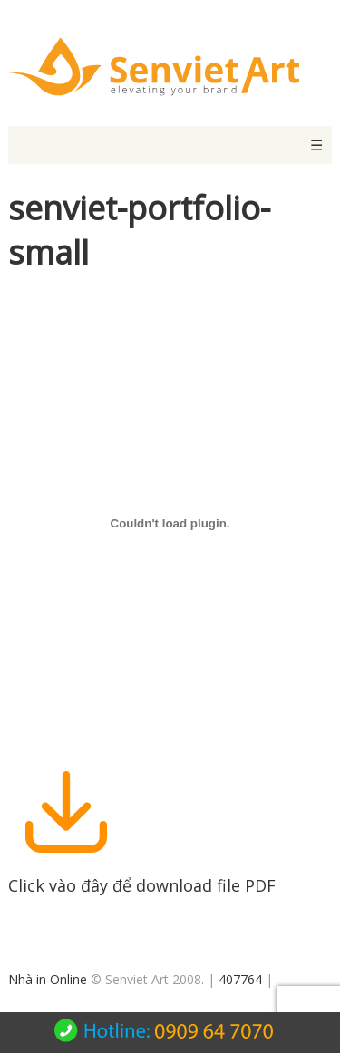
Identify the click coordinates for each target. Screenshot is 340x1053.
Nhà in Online (47, 979)
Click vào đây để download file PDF (142, 874)
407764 (240, 979)
